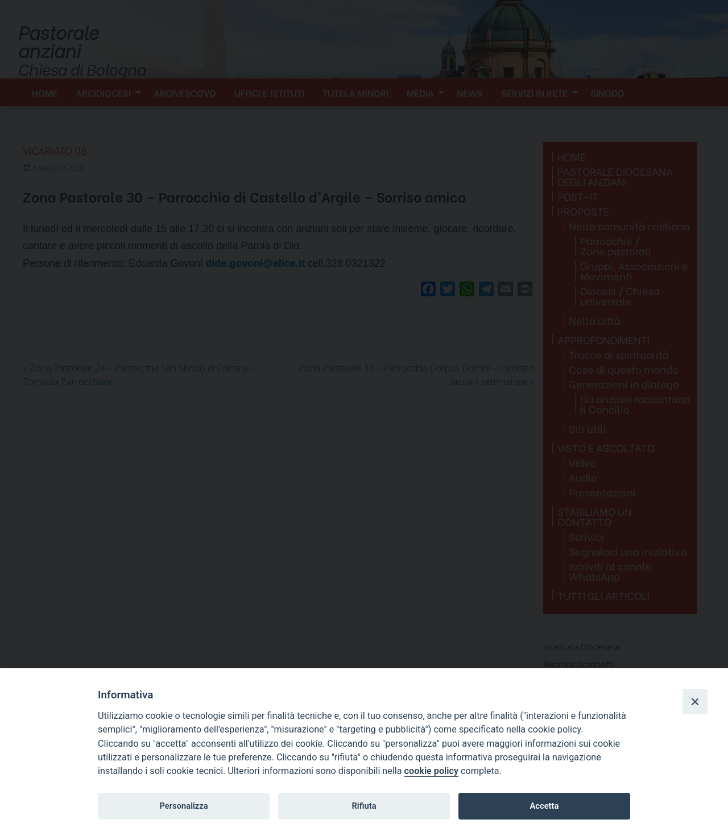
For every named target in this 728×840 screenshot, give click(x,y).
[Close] (695, 701)
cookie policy (431, 770)
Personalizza (183, 806)
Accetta (544, 806)
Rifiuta (363, 806)
